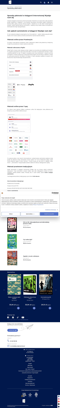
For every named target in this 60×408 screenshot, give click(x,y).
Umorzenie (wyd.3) (46, 297)
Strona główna (10, 6)
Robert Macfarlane (27, 241)
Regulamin (30, 377)
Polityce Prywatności (38, 204)
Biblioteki (30, 365)
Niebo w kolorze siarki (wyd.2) (14, 298)
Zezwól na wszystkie (49, 213)
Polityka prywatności (30, 379)
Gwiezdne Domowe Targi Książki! (30, 372)
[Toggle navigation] (41, 2)
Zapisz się (12, 330)
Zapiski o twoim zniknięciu (31, 256)
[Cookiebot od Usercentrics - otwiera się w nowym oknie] (52, 193)
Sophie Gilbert (26, 225)
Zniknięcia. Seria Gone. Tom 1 (30, 298)
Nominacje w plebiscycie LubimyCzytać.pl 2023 (30, 371)
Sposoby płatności (30, 383)
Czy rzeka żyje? (27, 239)
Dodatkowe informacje (50, 209)
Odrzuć (11, 213)
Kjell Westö (14, 300)
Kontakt (30, 376)
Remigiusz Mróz (46, 299)
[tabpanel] (14, 291)
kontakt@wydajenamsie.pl (16, 346)
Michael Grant (30, 300)
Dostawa (30, 381)
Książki (30, 363)
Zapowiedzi (30, 367)
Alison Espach (26, 258)
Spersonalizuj (30, 213)
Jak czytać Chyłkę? (30, 369)
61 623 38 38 (12, 341)
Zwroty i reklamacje (30, 385)
